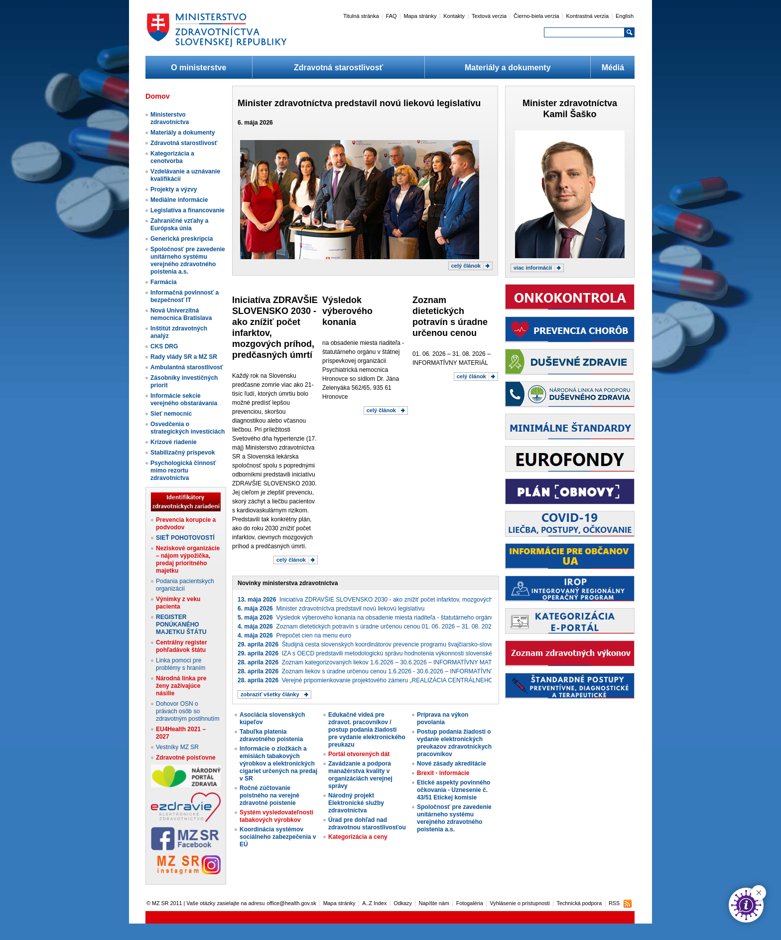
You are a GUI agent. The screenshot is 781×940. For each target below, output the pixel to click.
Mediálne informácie (179, 199)
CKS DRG (164, 346)
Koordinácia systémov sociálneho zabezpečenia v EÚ (278, 837)
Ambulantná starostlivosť (186, 367)
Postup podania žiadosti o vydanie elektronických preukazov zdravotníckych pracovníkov (454, 743)
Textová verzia (489, 16)
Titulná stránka (361, 16)
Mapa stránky (419, 16)
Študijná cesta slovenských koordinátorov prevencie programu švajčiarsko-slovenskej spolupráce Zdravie (399, 644)
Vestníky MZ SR (177, 747)
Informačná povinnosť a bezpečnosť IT (184, 296)
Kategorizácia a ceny (358, 836)
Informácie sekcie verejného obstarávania (183, 399)
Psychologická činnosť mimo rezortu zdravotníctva (183, 470)
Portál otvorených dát (359, 754)
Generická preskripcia (181, 238)
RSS (614, 903)
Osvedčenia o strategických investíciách (187, 428)
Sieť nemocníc (171, 413)
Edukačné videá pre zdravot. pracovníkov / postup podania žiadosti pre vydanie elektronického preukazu (366, 729)
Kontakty (454, 16)
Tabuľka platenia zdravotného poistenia (271, 735)
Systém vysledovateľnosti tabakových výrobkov (276, 816)
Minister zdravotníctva (569, 103)
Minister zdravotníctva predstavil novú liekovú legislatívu (359, 103)
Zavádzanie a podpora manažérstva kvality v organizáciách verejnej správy (360, 774)
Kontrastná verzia (587, 16)
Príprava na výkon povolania (442, 718)
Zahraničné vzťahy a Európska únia (179, 224)
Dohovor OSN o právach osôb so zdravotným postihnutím (187, 711)
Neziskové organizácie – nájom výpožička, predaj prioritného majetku (188, 559)
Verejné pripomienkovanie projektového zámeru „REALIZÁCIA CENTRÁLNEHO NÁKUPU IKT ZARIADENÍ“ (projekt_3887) (422, 680)
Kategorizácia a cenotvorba (172, 157)
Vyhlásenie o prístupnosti (520, 903)
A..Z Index (374, 903)
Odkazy (402, 903)
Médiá (613, 67)
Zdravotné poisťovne (186, 757)
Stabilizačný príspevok (182, 452)
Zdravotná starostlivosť (338, 67)
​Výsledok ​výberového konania (347, 311)
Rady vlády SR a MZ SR (183, 356)
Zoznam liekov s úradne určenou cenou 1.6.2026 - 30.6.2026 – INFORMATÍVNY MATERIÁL (381, 671)
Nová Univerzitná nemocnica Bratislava (181, 314)
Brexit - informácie (443, 773)
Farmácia (163, 282)
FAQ (391, 16)
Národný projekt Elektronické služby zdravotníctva (356, 803)
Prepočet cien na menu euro (294, 635)
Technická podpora (579, 903)
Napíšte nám (434, 903)
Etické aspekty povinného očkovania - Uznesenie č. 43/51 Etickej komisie (453, 790)
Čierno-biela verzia (536, 16)
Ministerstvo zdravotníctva (169, 118)
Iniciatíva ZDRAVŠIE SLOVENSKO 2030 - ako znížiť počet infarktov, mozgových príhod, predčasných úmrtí (400, 599)
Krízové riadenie (173, 442)
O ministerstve (198, 67)
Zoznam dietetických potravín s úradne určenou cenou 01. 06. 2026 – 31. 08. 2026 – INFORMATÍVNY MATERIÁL (407, 626)
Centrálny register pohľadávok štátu (181, 646)
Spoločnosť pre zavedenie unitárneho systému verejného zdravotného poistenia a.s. (187, 260)
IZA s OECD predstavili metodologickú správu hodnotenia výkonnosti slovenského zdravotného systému (397, 653)
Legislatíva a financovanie (187, 210)
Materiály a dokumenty (508, 67)
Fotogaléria (469, 903)
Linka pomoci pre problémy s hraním (180, 664)
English (625, 16)
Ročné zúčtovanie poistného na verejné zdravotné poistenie (269, 795)
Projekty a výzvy (173, 189)
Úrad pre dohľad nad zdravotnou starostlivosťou (367, 823)
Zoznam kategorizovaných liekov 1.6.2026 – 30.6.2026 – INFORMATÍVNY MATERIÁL (373, 662)
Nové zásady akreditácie (451, 763)
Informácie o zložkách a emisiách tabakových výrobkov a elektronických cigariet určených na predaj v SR (278, 763)
